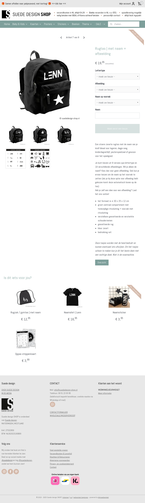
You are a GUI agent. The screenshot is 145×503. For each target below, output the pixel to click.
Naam (97, 109)
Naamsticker (119, 312)
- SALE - (100, 24)
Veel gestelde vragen (59, 450)
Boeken (76, 24)
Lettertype (100, 70)
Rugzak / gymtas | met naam (26, 312)
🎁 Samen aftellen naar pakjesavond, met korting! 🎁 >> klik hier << (34, 3)
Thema (87, 24)
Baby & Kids (20, 24)
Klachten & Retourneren (60, 457)
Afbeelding (99, 83)
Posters (49, 24)
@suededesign (25, 460)
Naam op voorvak (102, 96)
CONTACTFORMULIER (59, 412)
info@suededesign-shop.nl (65, 389)
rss (71, 497)
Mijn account (127, 3)
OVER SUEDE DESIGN (10, 389)
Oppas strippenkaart (25, 353)
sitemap (66, 497)
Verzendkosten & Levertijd (61, 453)
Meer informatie (104, 393)
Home (7, 24)
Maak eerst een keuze (117, 128)
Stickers (63, 24)
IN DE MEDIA (7, 393)
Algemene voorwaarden (60, 460)
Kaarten (35, 24)
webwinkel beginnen (80, 497)
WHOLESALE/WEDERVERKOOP (62, 415)
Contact (53, 467)
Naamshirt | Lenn (72, 312)
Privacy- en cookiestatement (62, 463)
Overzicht (102, 262)
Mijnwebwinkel (103, 497)
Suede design (11, 420)
